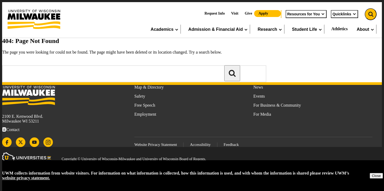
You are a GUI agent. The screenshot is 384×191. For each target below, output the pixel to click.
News (258, 87)
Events (259, 96)
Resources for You (306, 14)
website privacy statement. (26, 178)
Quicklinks (344, 14)
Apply (263, 13)
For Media (262, 114)
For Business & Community (277, 105)
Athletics (339, 28)
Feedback (231, 144)
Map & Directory (149, 87)
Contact (13, 129)
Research (270, 29)
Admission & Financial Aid (218, 29)
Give (248, 13)
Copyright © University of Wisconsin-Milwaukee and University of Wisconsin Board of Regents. (134, 159)
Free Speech (144, 105)
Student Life (307, 29)
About (365, 29)
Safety (139, 96)
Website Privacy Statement (155, 144)
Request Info (214, 13)
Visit (234, 13)
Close (376, 176)
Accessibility (200, 144)
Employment (145, 114)
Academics (165, 29)
